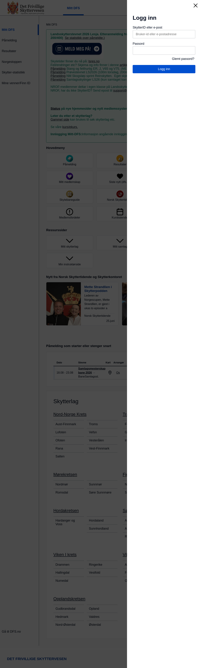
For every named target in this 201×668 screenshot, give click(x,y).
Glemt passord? (183, 59)
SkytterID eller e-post (147, 27)
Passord (138, 43)
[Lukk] (195, 5)
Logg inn (164, 69)
